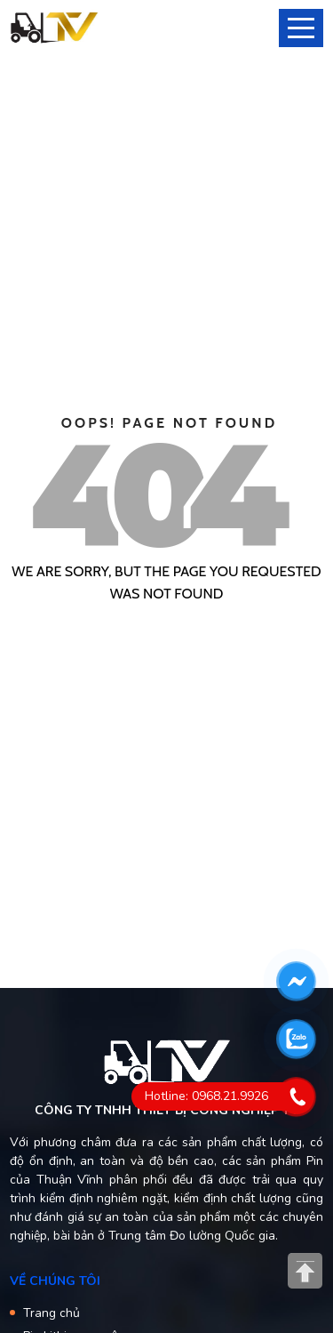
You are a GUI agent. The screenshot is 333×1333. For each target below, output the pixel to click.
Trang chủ (51, 1313)
